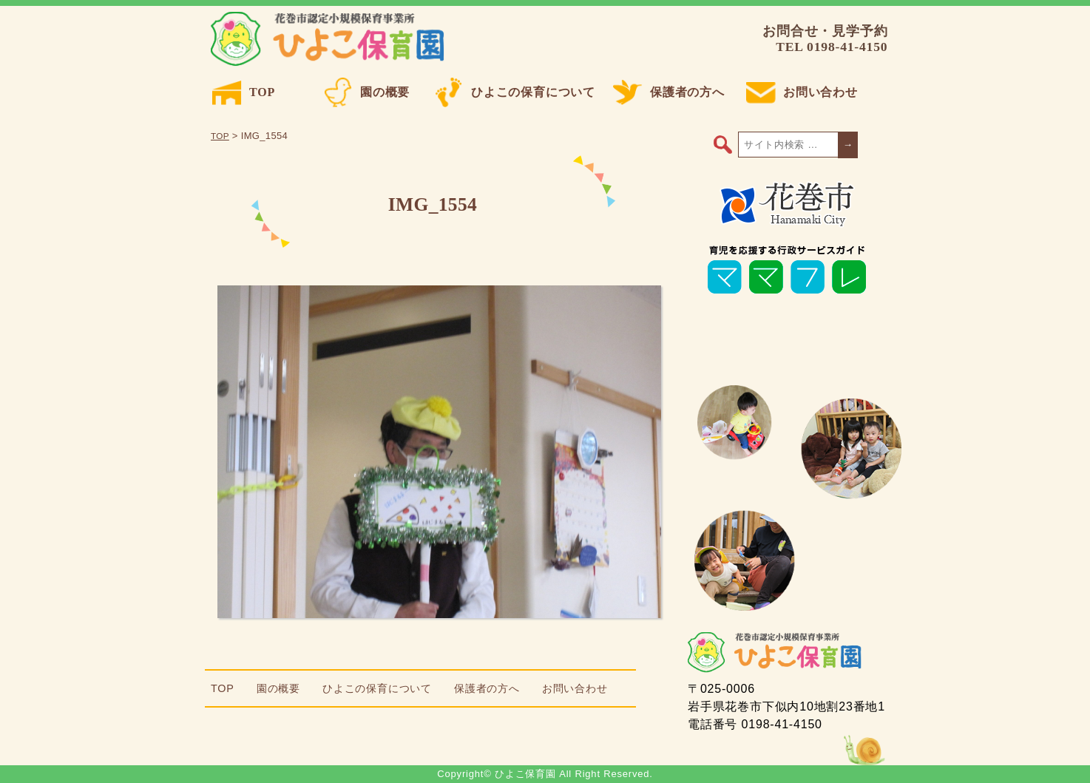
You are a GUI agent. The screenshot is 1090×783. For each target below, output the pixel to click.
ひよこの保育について (514, 92)
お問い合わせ (802, 92)
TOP (243, 92)
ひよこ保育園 (330, 39)
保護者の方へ (669, 92)
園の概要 (366, 92)
